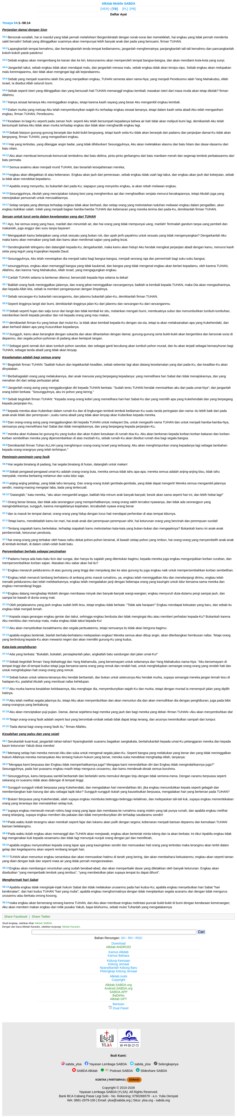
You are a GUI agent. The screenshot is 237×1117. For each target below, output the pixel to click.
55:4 (4, 258)
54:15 (5, 185)
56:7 (4, 433)
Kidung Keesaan (118, 960)
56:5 (4, 410)
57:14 (5, 653)
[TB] (114, 9)
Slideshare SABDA (151, 1071)
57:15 (5, 661)
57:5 (4, 539)
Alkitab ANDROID (118, 947)
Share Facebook (15, 916)
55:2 (4, 235)
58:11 (5, 856)
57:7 (4, 570)
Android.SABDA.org (118, 988)
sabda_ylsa (71, 1064)
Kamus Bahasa (118, 955)
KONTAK (100, 1079)
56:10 (5, 471)
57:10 (5, 604)
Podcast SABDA (116, 1071)
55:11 (5, 322)
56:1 (4, 364)
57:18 (5, 700)
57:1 (4, 501)
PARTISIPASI (117, 1079)
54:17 (5, 204)
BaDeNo (118, 995)
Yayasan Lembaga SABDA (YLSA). (104, 1092)
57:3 (4, 520)
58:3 (4, 764)
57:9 (4, 593)
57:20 (5, 719)
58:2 (4, 752)
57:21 (5, 726)
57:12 (5, 627)
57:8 (4, 577)
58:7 (4, 810)
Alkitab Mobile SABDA (118, 3)
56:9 (4, 464)
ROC (138, 938)
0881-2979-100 (84, 1100)
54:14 (5, 174)
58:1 (4, 741)
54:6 (4, 90)
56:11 (5, 483)
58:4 (4, 775)
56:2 (4, 375)
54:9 (4, 120)
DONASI (134, 1079)
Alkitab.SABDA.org (118, 985)
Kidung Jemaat (118, 964)
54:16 (5, 193)
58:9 (4, 833)
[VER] (104, 9)
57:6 (4, 558)
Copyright (118, 980)
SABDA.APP (118, 992)
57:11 (5, 616)
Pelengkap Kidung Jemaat (118, 971)
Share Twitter (41, 916)
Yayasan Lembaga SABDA (106, 1064)
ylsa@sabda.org (119, 1100)
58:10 (5, 844)
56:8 (4, 445)
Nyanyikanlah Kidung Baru (118, 967)
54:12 (5, 155)
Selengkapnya (166, 1064)
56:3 (4, 387)
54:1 (4, 36)
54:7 (4, 101)
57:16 (5, 677)
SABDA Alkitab (84, 1071)
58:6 (4, 798)
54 (15, 23)
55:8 (4, 296)
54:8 (4, 109)
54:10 (5, 132)
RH (130, 938)
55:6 (4, 277)
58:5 (4, 787)
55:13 (5, 345)
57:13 (5, 635)
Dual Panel (118, 1008)
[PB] (133, 9)
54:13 (5, 166)
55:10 (5, 310)
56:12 (5, 494)
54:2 (4, 48)
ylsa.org (147, 1100)
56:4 (4, 398)
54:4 (4, 67)
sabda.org (163, 1100)
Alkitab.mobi (118, 976)
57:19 (5, 711)
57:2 (4, 513)
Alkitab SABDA (43, 923)
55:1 (4, 223)
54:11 (5, 144)
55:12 (5, 333)
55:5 (4, 265)
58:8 (4, 821)
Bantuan (118, 1004)
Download (118, 943)
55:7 (4, 284)
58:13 (5, 886)
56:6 (4, 421)
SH (123, 938)
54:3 (4, 60)
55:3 (4, 246)
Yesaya (7, 23)
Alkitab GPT (118, 999)
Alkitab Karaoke (71, 926)
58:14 (5, 902)
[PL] (125, 9)
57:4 (4, 528)
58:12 (5, 868)
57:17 (5, 688)
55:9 (4, 303)
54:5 (4, 78)
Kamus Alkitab (118, 952)
